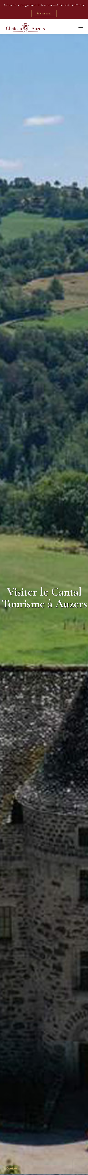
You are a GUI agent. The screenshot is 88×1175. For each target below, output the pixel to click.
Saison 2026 (44, 13)
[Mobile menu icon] (81, 28)
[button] (12, 1168)
